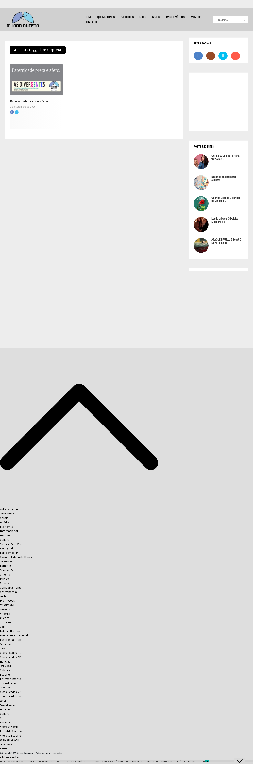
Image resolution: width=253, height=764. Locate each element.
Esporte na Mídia (11, 640)
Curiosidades (8, 683)
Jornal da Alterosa (11, 731)
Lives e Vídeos (175, 17)
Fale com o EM (9, 553)
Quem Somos (106, 17)
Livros (155, 17)
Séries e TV (6, 570)
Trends (4, 583)
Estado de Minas (7, 514)
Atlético (4, 618)
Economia (6, 527)
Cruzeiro (5, 622)
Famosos (6, 566)
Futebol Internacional (14, 635)
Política (5, 522)
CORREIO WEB (6, 744)
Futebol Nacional (10, 631)
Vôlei (3, 627)
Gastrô (4, 718)
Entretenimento (7, 562)
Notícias (5, 661)
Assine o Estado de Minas (16, 557)
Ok (207, 761)
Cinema (5, 574)
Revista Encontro (7, 705)
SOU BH (3, 701)
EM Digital (6, 548)
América (5, 614)
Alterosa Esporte (10, 735)
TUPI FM (3, 749)
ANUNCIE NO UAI (7, 605)
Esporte (5, 674)
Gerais (4, 518)
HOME (88, 17)
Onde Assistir (8, 644)
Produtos (127, 17)
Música (4, 579)
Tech (3, 596)
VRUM (2, 649)
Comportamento (11, 587)
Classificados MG (10, 653)
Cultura (4, 540)
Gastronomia (8, 592)
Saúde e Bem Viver (12, 544)
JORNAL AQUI (5, 666)
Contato (90, 22)
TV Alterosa (5, 722)
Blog (142, 17)
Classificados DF (10, 657)
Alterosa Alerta (9, 727)
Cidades (5, 670)
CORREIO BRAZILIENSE (9, 740)
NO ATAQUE (5, 609)
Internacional (9, 531)
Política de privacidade (10, 757)
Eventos (195, 17)
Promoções (7, 600)
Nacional (5, 535)
